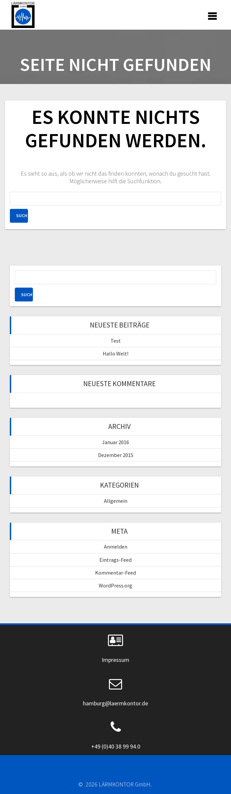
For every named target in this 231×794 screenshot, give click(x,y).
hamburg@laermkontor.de (115, 703)
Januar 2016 (115, 442)
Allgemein (115, 500)
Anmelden (115, 546)
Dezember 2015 (115, 455)
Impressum (115, 660)
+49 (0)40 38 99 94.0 (115, 746)
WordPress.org (115, 585)
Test (116, 340)
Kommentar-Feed (115, 572)
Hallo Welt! (115, 353)
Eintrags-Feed (115, 559)
